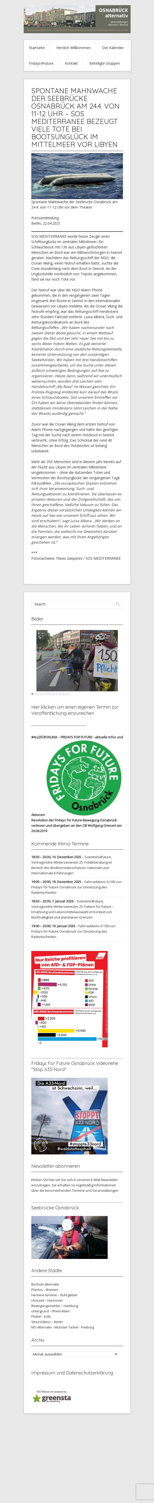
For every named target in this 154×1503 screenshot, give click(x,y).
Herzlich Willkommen (73, 47)
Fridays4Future (41, 63)
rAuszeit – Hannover (47, 1300)
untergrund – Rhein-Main (50, 1311)
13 (69, 694)
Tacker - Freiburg (81, 1327)
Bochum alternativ (45, 1284)
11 (63, 694)
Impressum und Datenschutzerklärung (72, 1373)
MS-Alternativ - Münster (49, 1327)
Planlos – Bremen (44, 1289)
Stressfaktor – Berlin (47, 1322)
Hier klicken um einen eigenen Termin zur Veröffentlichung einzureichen (74, 710)
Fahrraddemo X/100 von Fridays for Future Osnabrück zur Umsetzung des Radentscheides (76, 887)
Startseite (37, 47)
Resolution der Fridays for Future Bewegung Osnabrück (74, 820)
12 (66, 694)
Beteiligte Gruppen (104, 63)
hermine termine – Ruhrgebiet (54, 1295)
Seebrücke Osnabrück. (55, 1208)
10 (60, 694)
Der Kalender (113, 47)
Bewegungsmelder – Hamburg (54, 1305)
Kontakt (71, 63)
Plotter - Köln (41, 1316)
